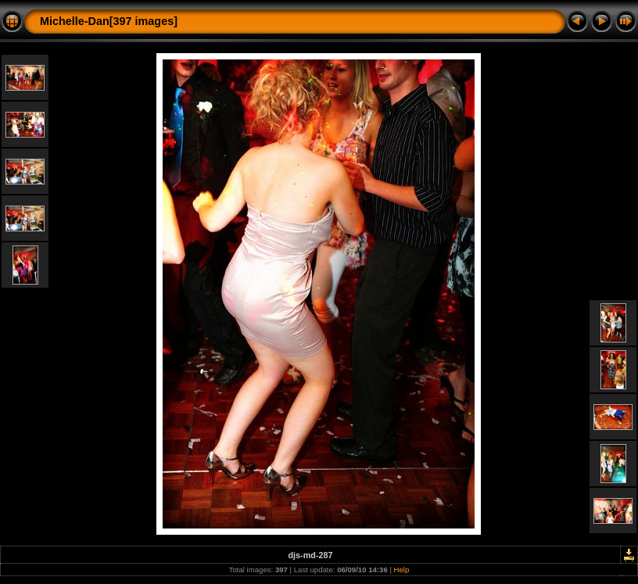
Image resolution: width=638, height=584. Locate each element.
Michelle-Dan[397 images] (108, 21)
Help (402, 569)
